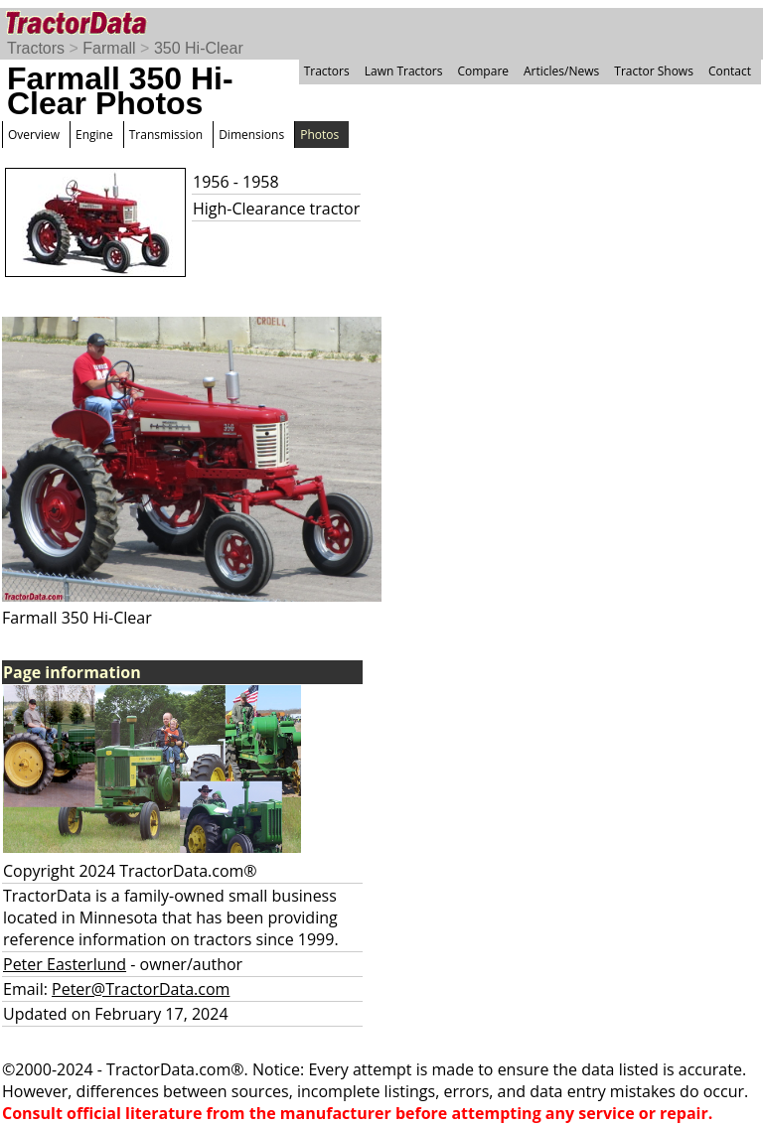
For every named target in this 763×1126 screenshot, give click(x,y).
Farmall (108, 48)
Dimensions (251, 134)
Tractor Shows (653, 71)
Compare (483, 71)
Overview (34, 134)
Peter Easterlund (64, 964)
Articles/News (561, 71)
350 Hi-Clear (198, 48)
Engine (94, 134)
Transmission (166, 134)
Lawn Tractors (404, 71)
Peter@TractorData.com (140, 989)
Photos (319, 134)
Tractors (36, 48)
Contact (729, 71)
